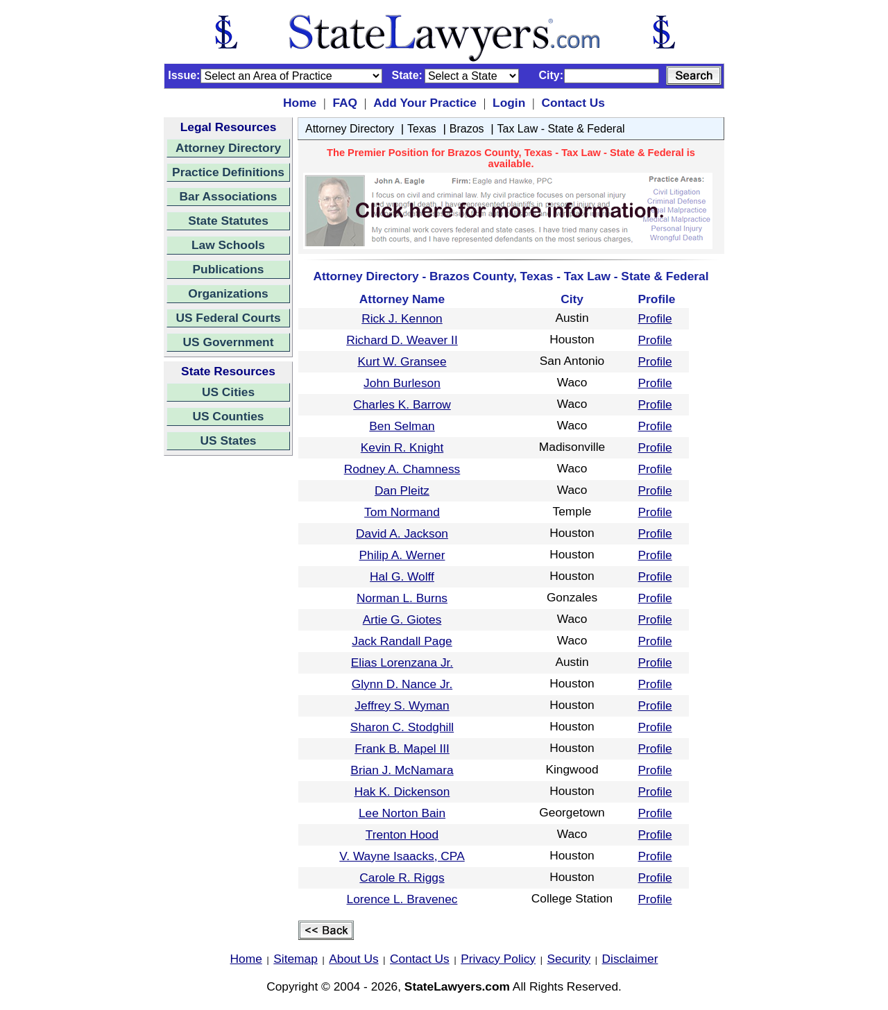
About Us (353, 959)
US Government (228, 342)
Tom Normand (402, 512)
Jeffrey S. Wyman (402, 705)
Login (509, 103)
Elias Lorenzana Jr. (402, 662)
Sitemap (295, 959)
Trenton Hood (402, 834)
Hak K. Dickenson (402, 791)
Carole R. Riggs (401, 877)
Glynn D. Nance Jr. (402, 684)
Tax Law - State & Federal (561, 129)
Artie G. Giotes (402, 619)
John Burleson (402, 383)
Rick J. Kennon (402, 318)
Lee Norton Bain (402, 813)
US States (228, 440)
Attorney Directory (228, 148)
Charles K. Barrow (402, 404)
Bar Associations (229, 196)
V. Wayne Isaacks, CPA (401, 856)
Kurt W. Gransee (401, 361)
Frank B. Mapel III (402, 748)
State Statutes (228, 221)
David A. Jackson (402, 533)
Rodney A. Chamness (402, 469)
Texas (421, 129)
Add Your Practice (425, 103)
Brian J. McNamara (401, 770)
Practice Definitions (228, 172)
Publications (228, 269)
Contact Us (572, 103)
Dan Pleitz (402, 490)
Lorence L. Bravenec (402, 899)
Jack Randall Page (402, 641)
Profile (655, 318)
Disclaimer (630, 959)
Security (569, 959)
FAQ (344, 103)
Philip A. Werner (402, 555)
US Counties (228, 416)
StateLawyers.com (457, 986)
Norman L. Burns (402, 598)
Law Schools (228, 245)
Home (299, 103)
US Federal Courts (228, 318)
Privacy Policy (498, 959)
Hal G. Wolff (402, 576)
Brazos (467, 129)
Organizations (228, 293)
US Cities (228, 392)
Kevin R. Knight (402, 447)
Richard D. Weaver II (402, 340)
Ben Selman (401, 426)
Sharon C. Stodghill (402, 727)
